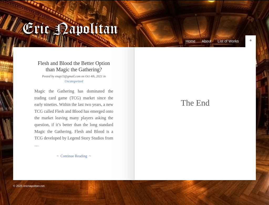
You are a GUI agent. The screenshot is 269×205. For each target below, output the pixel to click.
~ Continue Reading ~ (74, 156)
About (206, 41)
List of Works (228, 41)
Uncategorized (74, 81)
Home (190, 41)
